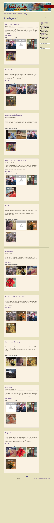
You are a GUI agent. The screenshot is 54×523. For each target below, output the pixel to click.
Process (14, 13)
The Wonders (8, 387)
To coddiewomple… (44, 30)
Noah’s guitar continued (12, 24)
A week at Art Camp (44, 37)
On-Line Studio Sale (10, 324)
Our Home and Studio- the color (14, 297)
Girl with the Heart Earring (11, 221)
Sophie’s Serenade (10, 188)
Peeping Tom (21, 267)
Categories (42, 42)
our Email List (43, 17)
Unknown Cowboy (21, 40)
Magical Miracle (10, 433)
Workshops (20, 13)
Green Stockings (11, 52)
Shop (5, 13)
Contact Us (48, 478)
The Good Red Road (10, 85)
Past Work (9, 13)
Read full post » (8, 35)
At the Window (31, 40)
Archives (41, 47)
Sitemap (35, 478)
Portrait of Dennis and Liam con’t (15, 160)
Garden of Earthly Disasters (13, 115)
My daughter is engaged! (10, 415)
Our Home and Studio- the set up (32, 86)
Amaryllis (11, 279)
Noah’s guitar (9, 70)
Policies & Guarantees (41, 478)
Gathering (11, 97)
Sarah (11, 40)
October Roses (32, 221)
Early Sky (11, 369)
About (25, 13)
